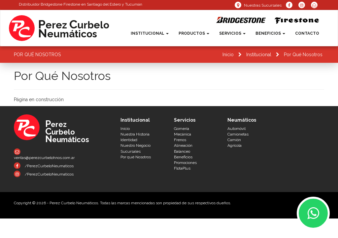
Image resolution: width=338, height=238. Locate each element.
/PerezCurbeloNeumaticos (44, 165)
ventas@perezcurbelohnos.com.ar (44, 154)
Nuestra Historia (135, 134)
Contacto (307, 33)
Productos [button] (194, 33)
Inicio (228, 54)
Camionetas (238, 134)
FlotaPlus (182, 168)
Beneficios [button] (270, 33)
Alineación (183, 145)
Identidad (128, 140)
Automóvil (236, 128)
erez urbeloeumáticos (73, 28)
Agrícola (234, 145)
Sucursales (130, 151)
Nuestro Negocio (135, 145)
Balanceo (182, 151)
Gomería (181, 128)
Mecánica (182, 134)
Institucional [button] (150, 33)
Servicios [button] (232, 33)
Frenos (180, 140)
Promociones (185, 162)
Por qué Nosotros (135, 157)
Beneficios (183, 157)
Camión (234, 140)
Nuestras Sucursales (258, 5)
